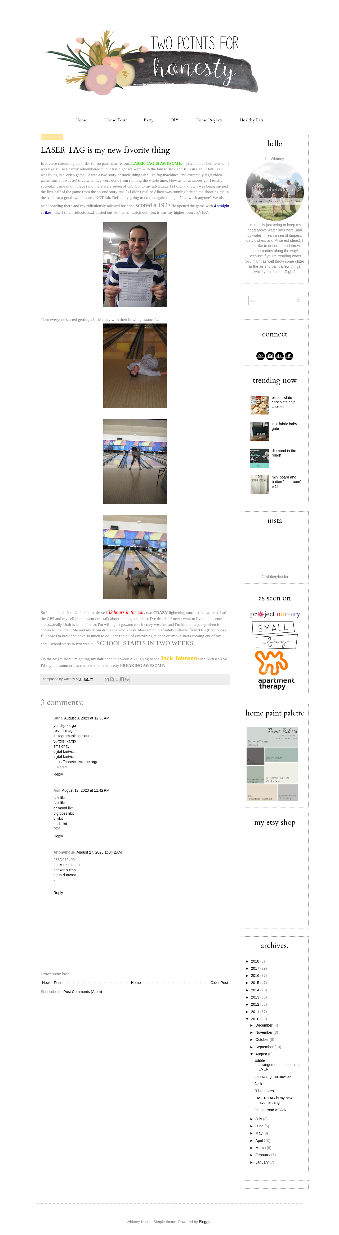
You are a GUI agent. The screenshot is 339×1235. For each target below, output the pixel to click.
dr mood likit (63, 808)
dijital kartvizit (64, 751)
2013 (255, 997)
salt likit (59, 798)
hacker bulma (64, 870)
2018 (255, 961)
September (264, 1047)
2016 (255, 975)
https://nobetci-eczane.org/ (75, 762)
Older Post (219, 983)
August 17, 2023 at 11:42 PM (85, 790)
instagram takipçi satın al (73, 736)
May (259, 1133)
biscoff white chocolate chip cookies (284, 402)
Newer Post (51, 983)
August (261, 1054)
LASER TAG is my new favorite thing (105, 150)
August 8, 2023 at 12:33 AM (86, 718)
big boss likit (63, 813)
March (261, 1148)
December (264, 1025)
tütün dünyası (64, 875)
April (259, 1140)
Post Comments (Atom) (83, 992)
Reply (58, 774)
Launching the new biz (273, 1076)
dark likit (60, 824)
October (262, 1039)
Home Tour (115, 120)
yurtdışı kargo (64, 725)
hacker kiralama (66, 865)
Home (81, 120)
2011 (255, 1012)
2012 (255, 1004)
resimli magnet (65, 730)
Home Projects (209, 120)
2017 (255, 968)
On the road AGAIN (271, 1110)
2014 (255, 990)
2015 (255, 983)
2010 (255, 1019)
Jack (258, 1084)
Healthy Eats (252, 120)
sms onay (61, 746)
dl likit (58, 818)
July (259, 1119)
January (262, 1162)
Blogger (205, 1222)
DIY (175, 120)
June (259, 1126)
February (263, 1155)
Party (149, 120)
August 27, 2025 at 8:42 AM (99, 852)
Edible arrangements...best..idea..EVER (279, 1065)
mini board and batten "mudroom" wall (286, 481)
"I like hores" (265, 1091)
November (264, 1032)
